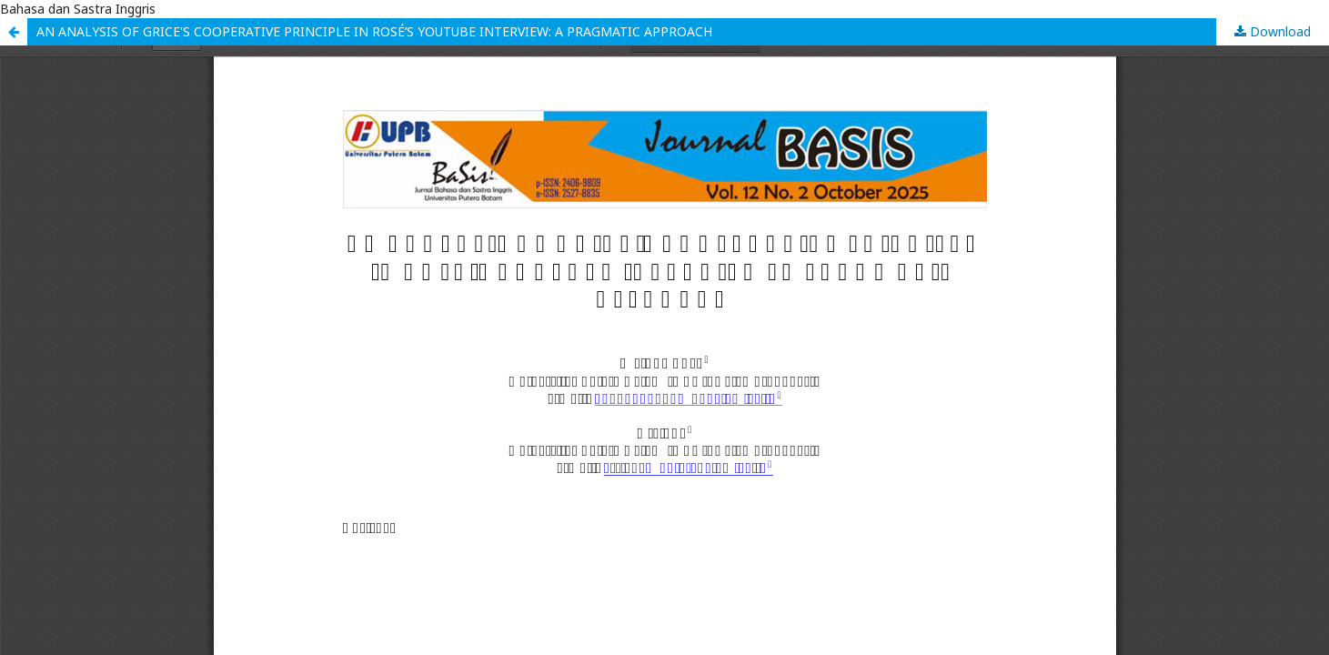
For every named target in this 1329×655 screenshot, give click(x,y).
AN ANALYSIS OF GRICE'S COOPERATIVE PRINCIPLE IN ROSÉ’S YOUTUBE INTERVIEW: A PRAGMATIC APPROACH (374, 31)
